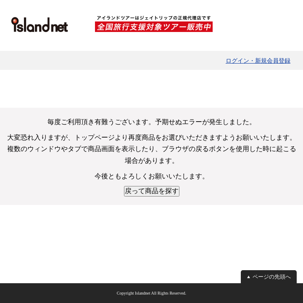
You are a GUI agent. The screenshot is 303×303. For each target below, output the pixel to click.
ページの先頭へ (272, 277)
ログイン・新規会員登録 (258, 60)
